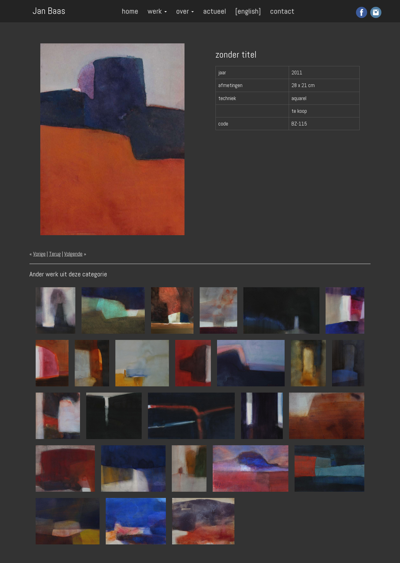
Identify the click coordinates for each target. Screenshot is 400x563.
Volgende (73, 253)
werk (157, 11)
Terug (55, 253)
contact (282, 11)
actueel (214, 11)
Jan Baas (49, 10)
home (130, 11)
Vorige (39, 253)
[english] (248, 11)
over (185, 11)
